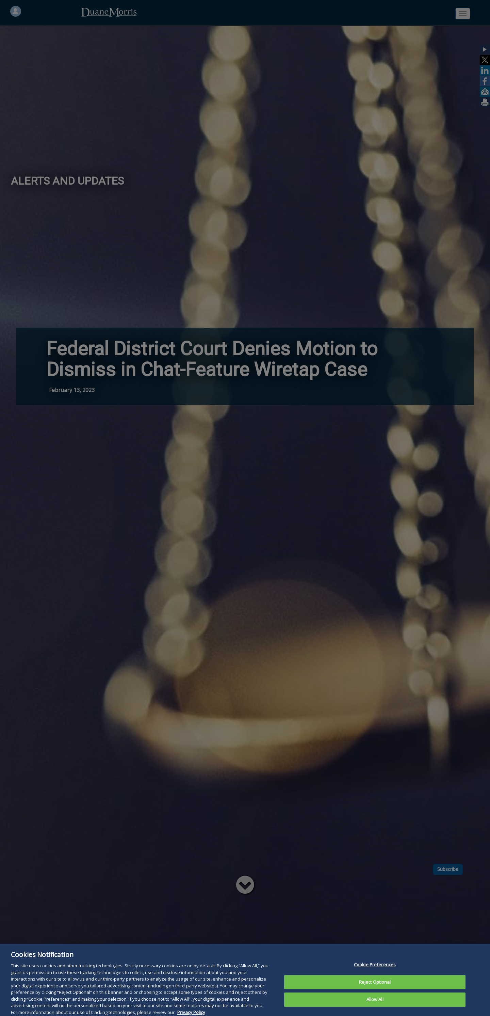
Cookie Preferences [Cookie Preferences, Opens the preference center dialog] (375, 977)
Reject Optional (375, 994)
